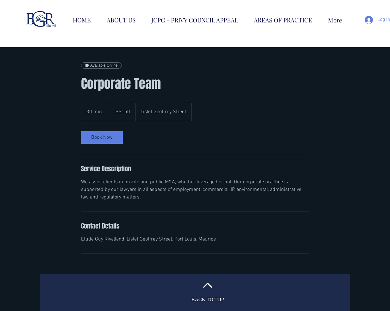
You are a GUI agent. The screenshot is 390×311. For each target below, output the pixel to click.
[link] (102, 137)
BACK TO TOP (208, 299)
